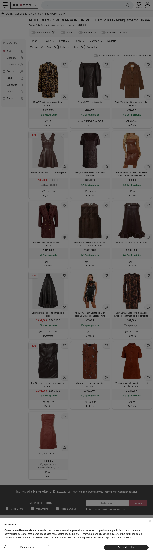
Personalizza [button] (27, 547)
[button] (150, 521)
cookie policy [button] (71, 534)
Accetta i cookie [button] (126, 547)
